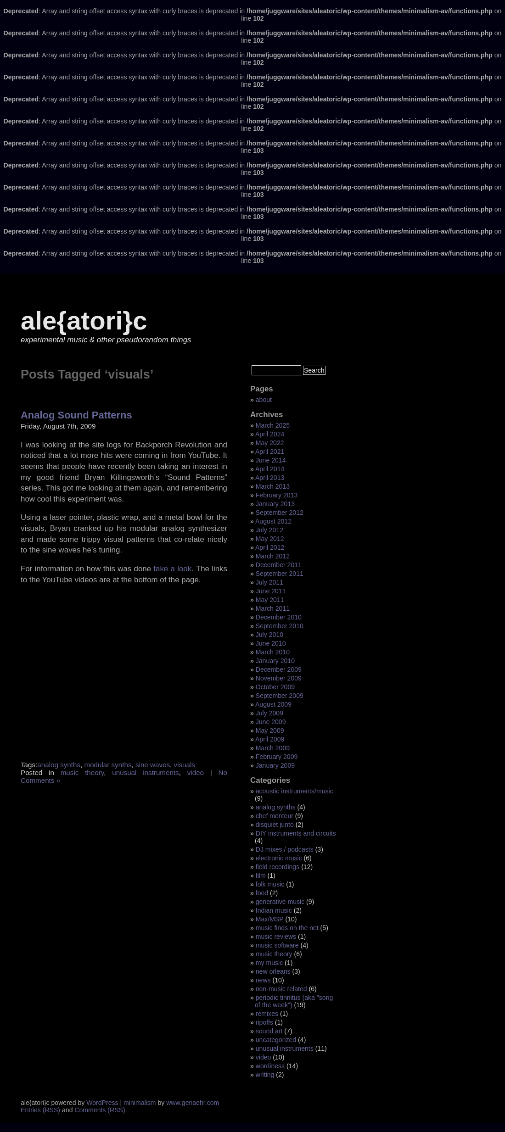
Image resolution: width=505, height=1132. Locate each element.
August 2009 (273, 704)
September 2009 (279, 695)
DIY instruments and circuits (296, 833)
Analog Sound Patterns (76, 415)
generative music (280, 901)
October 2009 (275, 687)
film (261, 875)
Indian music (274, 910)
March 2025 (273, 425)
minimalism (139, 1102)
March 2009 (273, 748)
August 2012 (273, 521)
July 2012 (269, 530)
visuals (184, 765)
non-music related (281, 989)
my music (269, 962)
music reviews (276, 936)
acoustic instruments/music (294, 791)
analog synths (58, 765)
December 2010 (279, 617)
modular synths (108, 765)
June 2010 (271, 643)
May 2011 (270, 599)
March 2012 (273, 556)
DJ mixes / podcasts (285, 849)
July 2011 (269, 582)
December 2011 (279, 565)
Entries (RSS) (40, 1110)
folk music (270, 884)
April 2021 (269, 451)
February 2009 (277, 756)
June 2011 (271, 591)
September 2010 (279, 626)
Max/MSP (270, 919)
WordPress (102, 1102)
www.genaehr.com (192, 1102)
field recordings (277, 866)
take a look (172, 568)
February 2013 (277, 495)
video (195, 772)
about (264, 399)
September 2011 (279, 573)
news (263, 980)
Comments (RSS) (99, 1110)
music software (277, 945)
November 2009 (279, 678)
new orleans (273, 971)
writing (265, 1074)
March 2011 (273, 608)
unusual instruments (145, 772)
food (262, 893)
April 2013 (269, 477)
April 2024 (269, 434)
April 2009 (269, 739)
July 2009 (269, 713)
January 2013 (275, 503)
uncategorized (276, 1039)
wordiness (270, 1066)
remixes (267, 1013)
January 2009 (275, 765)
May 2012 (270, 538)
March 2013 (273, 486)
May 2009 (270, 730)
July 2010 (269, 634)
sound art (269, 1031)
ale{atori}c (84, 320)
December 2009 (279, 669)
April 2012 (269, 547)
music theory (82, 772)
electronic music (279, 858)
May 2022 (270, 442)
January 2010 (275, 660)
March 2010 (273, 652)
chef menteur (274, 816)
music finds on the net (287, 927)
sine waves (152, 765)
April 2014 (269, 469)
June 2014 (271, 460)
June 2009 (271, 721)
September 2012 (279, 512)
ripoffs (264, 1022)
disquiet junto (275, 824)
